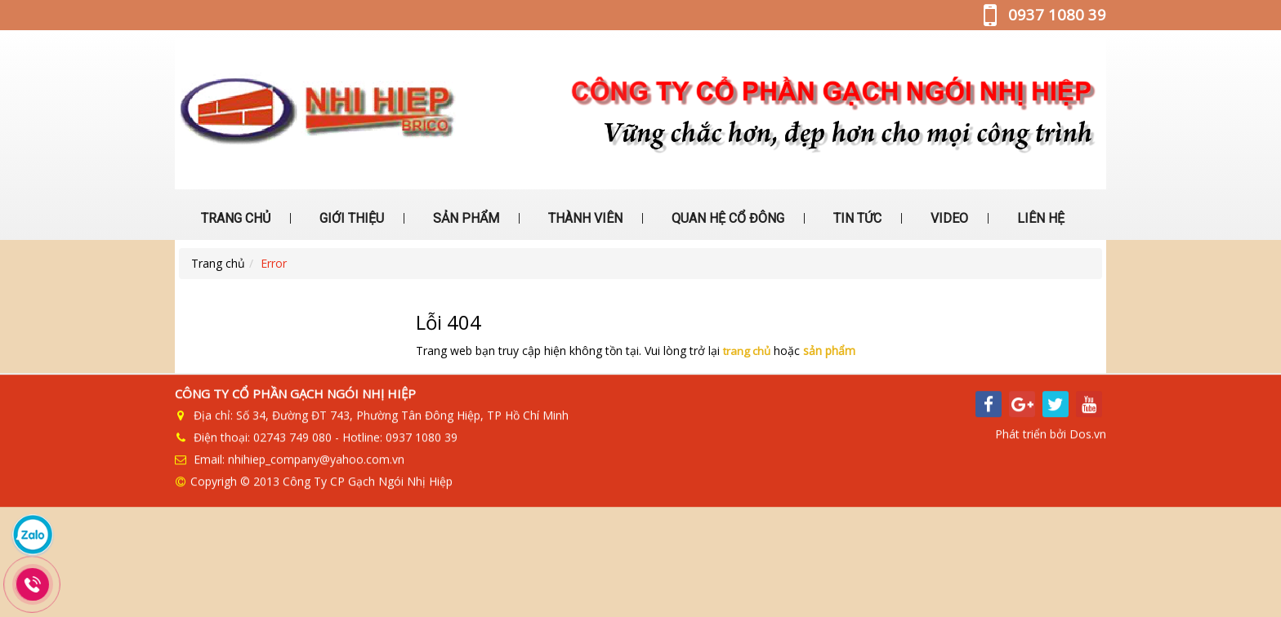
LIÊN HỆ (1039, 218)
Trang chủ (218, 263)
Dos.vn (1087, 441)
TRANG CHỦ (234, 218)
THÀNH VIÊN (584, 218)
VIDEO (947, 218)
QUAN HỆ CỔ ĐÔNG (726, 218)
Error (274, 263)
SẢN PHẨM (464, 218)
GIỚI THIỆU (350, 218)
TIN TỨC (856, 218)
